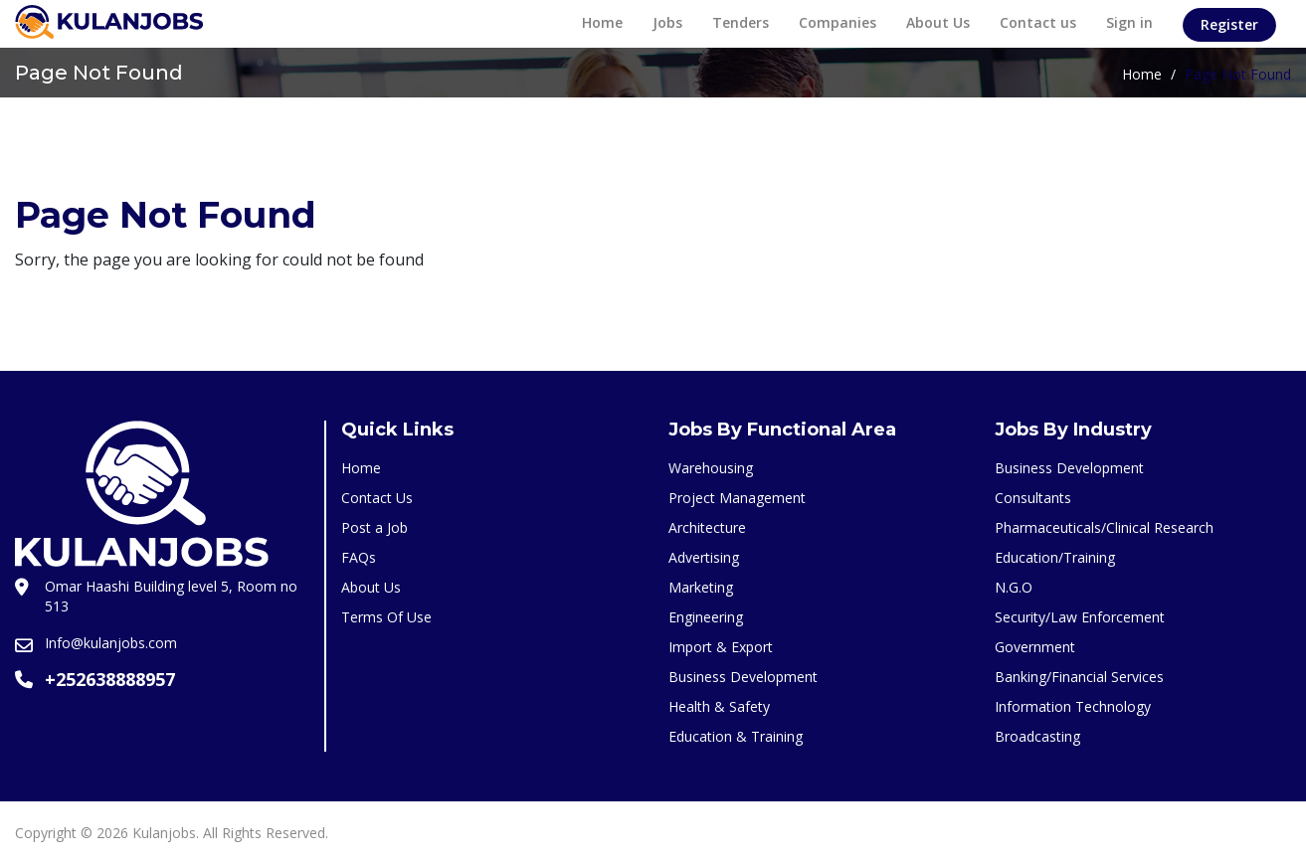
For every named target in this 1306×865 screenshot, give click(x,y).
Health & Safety (719, 706)
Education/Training (1055, 557)
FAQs (358, 557)
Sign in (1129, 22)
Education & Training (735, 736)
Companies (837, 22)
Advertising (703, 557)
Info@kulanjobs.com (111, 642)
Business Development (743, 676)
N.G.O (1013, 587)
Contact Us (377, 497)
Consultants (1033, 497)
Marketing (700, 587)
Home (602, 22)
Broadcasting (1037, 736)
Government (1035, 646)
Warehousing (710, 467)
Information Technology (1073, 706)
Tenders (740, 22)
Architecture (707, 527)
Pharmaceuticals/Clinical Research (1104, 527)
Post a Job (374, 527)
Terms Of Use (386, 616)
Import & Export (720, 646)
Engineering (705, 616)
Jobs (667, 22)
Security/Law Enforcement (1080, 616)
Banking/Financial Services (1079, 676)
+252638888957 (110, 679)
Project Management (737, 497)
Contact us (1038, 22)
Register (1229, 24)
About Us (938, 22)
